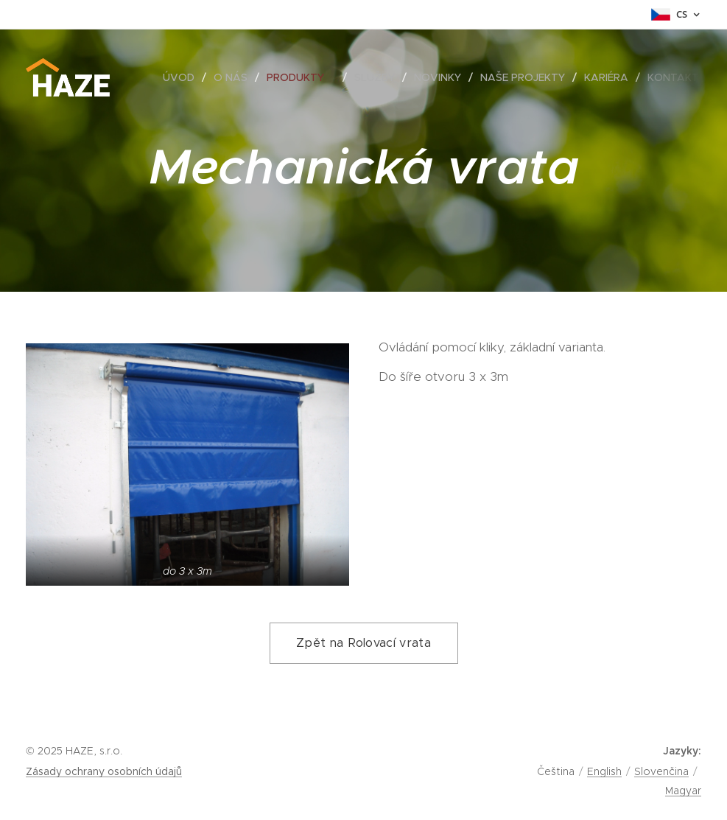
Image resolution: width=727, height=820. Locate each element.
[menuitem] (182, 77)
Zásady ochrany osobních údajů (104, 771)
